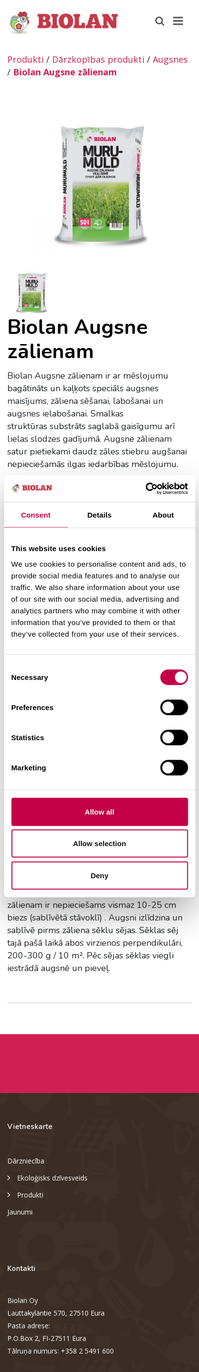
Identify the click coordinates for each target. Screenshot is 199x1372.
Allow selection (99, 843)
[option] (99, 178)
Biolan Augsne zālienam (65, 72)
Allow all (99, 811)
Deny (99, 875)
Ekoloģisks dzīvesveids (47, 1177)
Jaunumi (20, 1211)
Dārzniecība (25, 1160)
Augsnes (170, 59)
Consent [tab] (36, 515)
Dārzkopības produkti (98, 59)
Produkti (25, 59)
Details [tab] (100, 515)
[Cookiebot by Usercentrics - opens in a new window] (145, 488)
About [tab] (163, 515)
